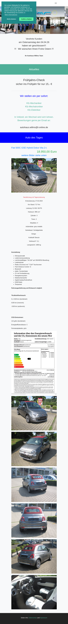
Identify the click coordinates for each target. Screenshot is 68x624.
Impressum (43, 618)
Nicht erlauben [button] (11, 19)
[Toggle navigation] (56, 3)
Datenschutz (33, 618)
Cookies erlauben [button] (26, 19)
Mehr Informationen (11, 14)
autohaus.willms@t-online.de (34, 127)
